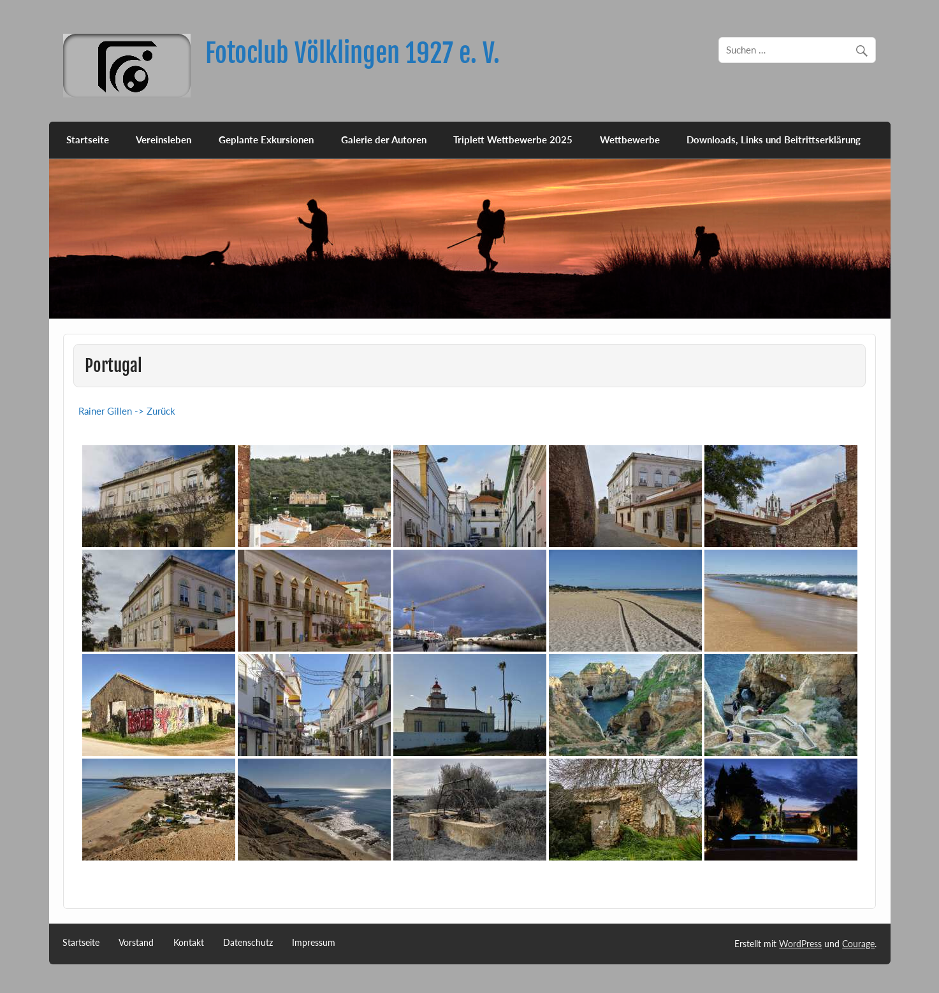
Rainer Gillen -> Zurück (126, 411)
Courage (858, 943)
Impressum (313, 942)
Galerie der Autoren (383, 139)
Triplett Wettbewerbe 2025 (512, 139)
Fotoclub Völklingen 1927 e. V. (352, 53)
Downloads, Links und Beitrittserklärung (774, 139)
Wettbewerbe (630, 139)
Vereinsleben (163, 139)
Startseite (87, 139)
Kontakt (188, 942)
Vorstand (136, 942)
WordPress (800, 943)
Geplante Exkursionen (266, 139)
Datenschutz (248, 942)
